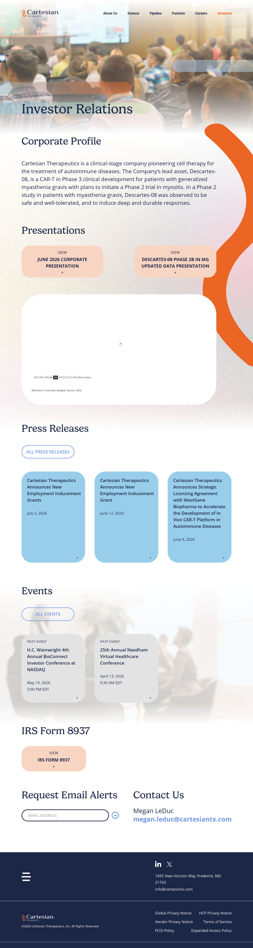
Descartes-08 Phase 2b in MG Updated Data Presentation (175, 262)
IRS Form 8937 (54, 760)
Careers (201, 13)
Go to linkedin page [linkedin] (158, 864)
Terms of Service (217, 921)
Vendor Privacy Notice (174, 921)
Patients (178, 13)
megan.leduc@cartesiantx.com (182, 819)
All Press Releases (47, 452)
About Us (110, 13)
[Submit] (115, 815)
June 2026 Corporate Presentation (62, 262)
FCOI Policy (164, 930)
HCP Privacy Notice (215, 913)
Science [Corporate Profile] (133, 13)
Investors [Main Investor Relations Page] (225, 13)
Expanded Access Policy (211, 930)
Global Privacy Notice (173, 913)
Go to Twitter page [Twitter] (169, 864)
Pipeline (155, 13)
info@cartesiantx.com (174, 889)
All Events (47, 614)
